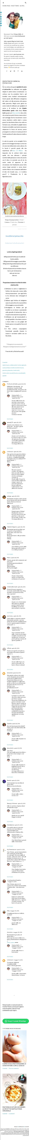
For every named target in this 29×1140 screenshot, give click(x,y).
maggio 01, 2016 (12, 881)
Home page (6, 6)
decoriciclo (10, 748)
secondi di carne (14, 373)
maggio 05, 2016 (17, 932)
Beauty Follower (12, 803)
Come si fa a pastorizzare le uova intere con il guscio (14, 1064)
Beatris (9, 780)
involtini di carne (19, 367)
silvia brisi (10, 673)
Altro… (22, 6)
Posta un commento (14, 1068)
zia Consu (10, 616)
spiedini (4, 375)
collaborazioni (13, 365)
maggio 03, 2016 (14, 911)
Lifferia (9, 648)
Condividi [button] (4, 362)
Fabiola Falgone (12, 527)
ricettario (15, 6)
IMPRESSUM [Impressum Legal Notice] (21, 1126)
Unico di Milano (17, 150)
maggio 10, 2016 (18, 960)
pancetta (4, 370)
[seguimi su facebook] (6, 71)
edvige (9, 496)
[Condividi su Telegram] (1, 17)
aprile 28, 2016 (22, 384)
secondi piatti (21, 373)
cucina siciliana (6, 367)
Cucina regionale (22, 365)
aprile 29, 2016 (16, 573)
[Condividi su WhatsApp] (1, 14)
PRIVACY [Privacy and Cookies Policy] (16, 1126)
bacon (7, 365)
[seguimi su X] (10, 71)
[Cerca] (26, 2)
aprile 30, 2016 (18, 825)
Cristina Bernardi (12, 587)
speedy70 (10, 422)
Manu (9, 557)
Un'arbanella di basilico (14, 880)
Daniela (9, 723)
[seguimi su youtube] (22, 71)
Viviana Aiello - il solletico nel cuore (17, 396)
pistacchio (10, 370)
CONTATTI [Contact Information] (27, 1126)
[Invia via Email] (1, 23)
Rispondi (10, 419)
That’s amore (11, 942)
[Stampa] (1, 25)
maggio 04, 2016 (16, 920)
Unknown (10, 451)
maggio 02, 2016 (16, 837)
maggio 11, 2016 (16, 948)
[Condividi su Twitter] (1, 21)
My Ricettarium (11, 849)
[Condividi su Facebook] (1, 12)
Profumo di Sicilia (12, 384)
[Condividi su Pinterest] (1, 19)
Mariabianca (10, 825)
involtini (13, 367)
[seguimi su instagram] (14, 71)
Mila (8, 911)
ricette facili (16, 370)
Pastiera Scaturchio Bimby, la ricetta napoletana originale (13, 1109)
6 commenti (11, 1113)
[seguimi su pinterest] (18, 71)
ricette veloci (5, 373)
